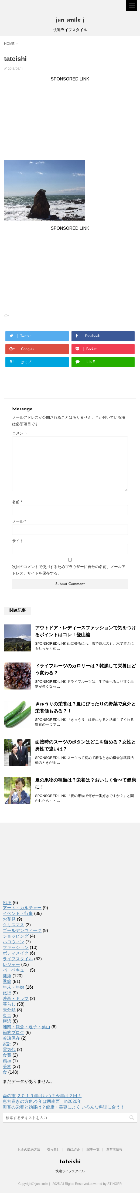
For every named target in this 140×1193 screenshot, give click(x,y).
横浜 (7, 1021)
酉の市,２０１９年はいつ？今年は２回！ (42, 1095)
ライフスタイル (18, 959)
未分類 (9, 1010)
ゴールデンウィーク (22, 930)
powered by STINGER (106, 1184)
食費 (7, 1055)
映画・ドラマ (16, 998)
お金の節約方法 (29, 1149)
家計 (7, 1044)
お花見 (9, 919)
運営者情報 (114, 1149)
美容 (7, 1066)
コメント (19, 433)
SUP (7, 902)
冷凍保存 (11, 1038)
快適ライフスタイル (70, 1171)
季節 (7, 981)
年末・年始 (13, 987)
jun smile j (70, 20)
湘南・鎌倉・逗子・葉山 (26, 1027)
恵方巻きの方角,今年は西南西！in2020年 (42, 1101)
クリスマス (13, 924)
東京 (7, 1015)
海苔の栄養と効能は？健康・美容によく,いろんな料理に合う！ (64, 1107)
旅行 (7, 993)
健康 (7, 976)
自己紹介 (73, 1149)
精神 (7, 1061)
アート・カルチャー (22, 907)
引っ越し (53, 1149)
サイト (17, 541)
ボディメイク (16, 953)
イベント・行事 (18, 913)
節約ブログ (13, 1032)
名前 (17, 502)
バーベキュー (16, 970)
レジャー (11, 964)
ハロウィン (13, 941)
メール (19, 521)
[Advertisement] (70, 119)
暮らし (9, 1004)
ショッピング (16, 936)
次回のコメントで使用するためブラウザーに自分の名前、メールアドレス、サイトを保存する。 (68, 570)
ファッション (16, 947)
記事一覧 (93, 1149)
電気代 (9, 1049)
